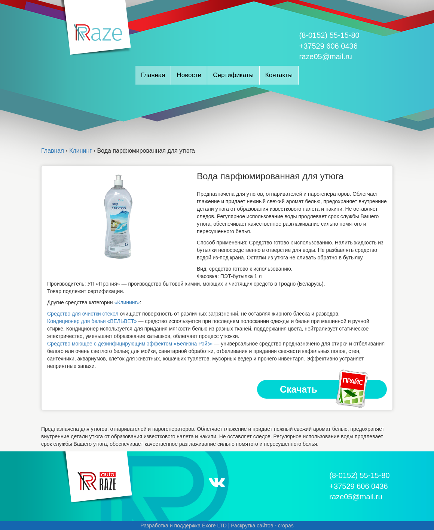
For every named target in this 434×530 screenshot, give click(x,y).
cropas (286, 526)
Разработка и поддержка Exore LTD (183, 526)
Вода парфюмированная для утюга (270, 176)
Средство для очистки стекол (83, 314)
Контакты (279, 75)
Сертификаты (233, 75)
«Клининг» (127, 302)
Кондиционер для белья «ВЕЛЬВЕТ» (92, 321)
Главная (153, 75)
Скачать (325, 389)
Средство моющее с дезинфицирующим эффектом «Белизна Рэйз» (130, 344)
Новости (189, 75)
